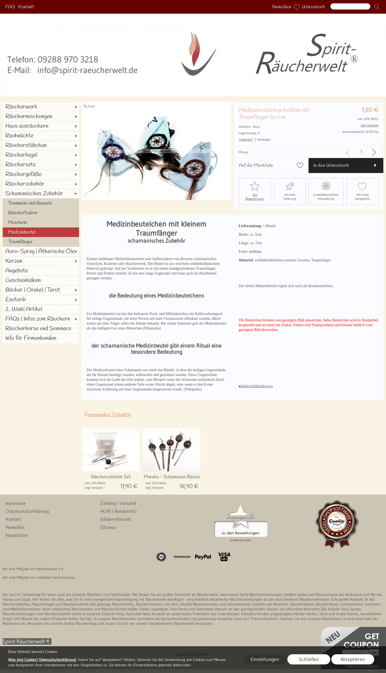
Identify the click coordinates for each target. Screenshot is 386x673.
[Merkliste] (296, 6)
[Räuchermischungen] (41, 116)
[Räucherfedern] (41, 213)
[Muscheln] (41, 222)
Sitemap (108, 527)
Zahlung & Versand (118, 503)
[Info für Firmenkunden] (41, 338)
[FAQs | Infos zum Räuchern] (41, 319)
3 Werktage (254, 139)
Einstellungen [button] (265, 659)
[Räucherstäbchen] (41, 145)
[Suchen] (350, 6)
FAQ (10, 7)
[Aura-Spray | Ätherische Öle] (41, 251)
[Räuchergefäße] (41, 174)
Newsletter (16, 535)
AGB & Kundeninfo (118, 511)
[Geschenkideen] (41, 280)
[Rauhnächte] (41, 136)
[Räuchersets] (41, 165)
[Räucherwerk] (41, 107)
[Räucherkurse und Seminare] (41, 328)
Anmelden (281, 7)
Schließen (309, 659)
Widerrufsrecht (115, 519)
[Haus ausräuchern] (41, 126)
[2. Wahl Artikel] (41, 309)
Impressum (15, 503)
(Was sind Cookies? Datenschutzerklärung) (42, 659)
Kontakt (26, 7)
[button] (377, 6)
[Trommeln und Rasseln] (41, 203)
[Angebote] (41, 271)
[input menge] (361, 152)
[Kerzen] (41, 261)
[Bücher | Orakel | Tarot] (41, 290)
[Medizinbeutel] (41, 232)
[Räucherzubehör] (41, 184)
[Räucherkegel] (41, 155)
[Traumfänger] (41, 242)
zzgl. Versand (94, 488)
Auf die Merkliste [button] (256, 165)
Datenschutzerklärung (27, 511)
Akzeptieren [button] (352, 659)
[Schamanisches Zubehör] (41, 193)
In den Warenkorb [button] (331, 165)
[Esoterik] (41, 299)
